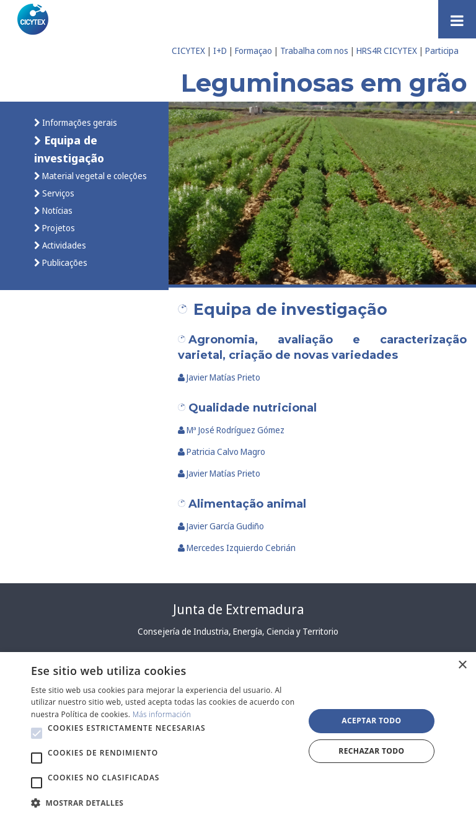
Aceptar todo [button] (371, 720)
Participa (442, 50)
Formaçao (253, 50)
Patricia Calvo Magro (222, 451)
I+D (220, 50)
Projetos (57, 228)
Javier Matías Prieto (219, 377)
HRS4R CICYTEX (386, 50)
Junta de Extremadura (238, 609)
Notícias (56, 210)
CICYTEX (188, 50)
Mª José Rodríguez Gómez (231, 430)
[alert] (238, 736)
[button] (36, 733)
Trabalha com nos (314, 50)
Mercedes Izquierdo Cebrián (237, 547)
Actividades (63, 245)
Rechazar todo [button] (371, 751)
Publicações (63, 262)
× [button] (462, 665)
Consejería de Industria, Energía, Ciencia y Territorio (238, 631)
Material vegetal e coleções (93, 176)
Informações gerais (78, 122)
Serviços (57, 193)
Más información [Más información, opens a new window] (162, 714)
